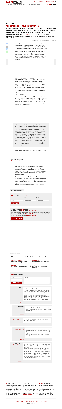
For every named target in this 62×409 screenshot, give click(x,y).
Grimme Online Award (30, 213)
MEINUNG (39, 4)
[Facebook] (7, 44)
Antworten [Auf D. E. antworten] (19, 324)
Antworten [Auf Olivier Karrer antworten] (19, 361)
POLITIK (7, 4)
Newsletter (36, 1)
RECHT (24, 4)
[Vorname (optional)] (30, 200)
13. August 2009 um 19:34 (17, 344)
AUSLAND (28, 4)
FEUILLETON (33, 4)
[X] (7, 47)
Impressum (41, 401)
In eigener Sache (17, 401)
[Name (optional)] (43, 200)
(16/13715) (27, 34)
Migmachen (41, 1)
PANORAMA (19, 4)
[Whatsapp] (7, 52)
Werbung (52, 1)
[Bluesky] (7, 49)
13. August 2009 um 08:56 (17, 289)
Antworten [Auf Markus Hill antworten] (22, 314)
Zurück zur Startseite (16, 190)
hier (14, 395)
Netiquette (28, 274)
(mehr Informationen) (23, 195)
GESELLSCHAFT (13, 4)
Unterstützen (47, 1)
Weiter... (47, 395)
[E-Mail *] (17, 200)
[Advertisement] (31, 14)
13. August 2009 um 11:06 (19, 308)
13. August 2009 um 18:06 (19, 329)
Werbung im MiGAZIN (24, 401)
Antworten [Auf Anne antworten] (19, 302)
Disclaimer (45, 401)
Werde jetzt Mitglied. (31, 215)
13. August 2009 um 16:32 (17, 319)
